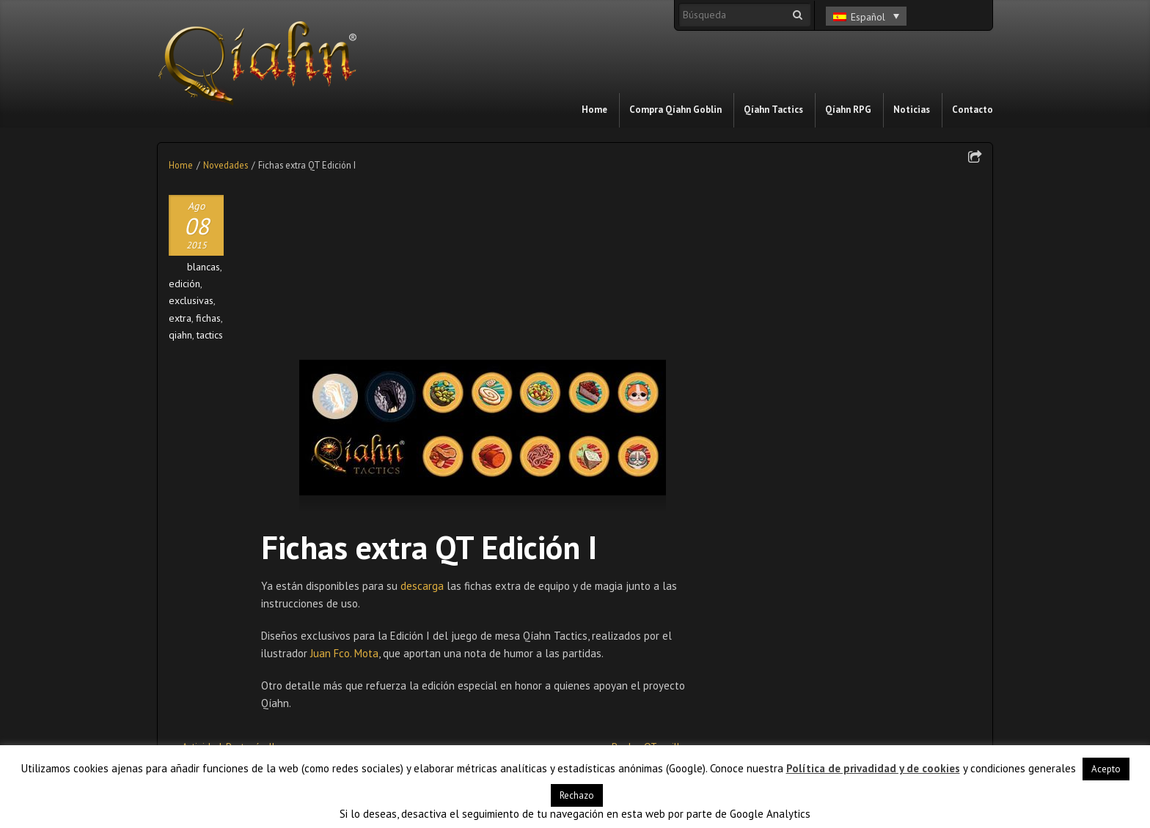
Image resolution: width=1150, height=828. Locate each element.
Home (181, 165)
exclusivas (191, 300)
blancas (203, 266)
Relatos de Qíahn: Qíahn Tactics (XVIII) (632, 632)
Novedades (225, 165)
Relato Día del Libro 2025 (798, 327)
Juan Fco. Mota (344, 485)
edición (184, 283)
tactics (210, 334)
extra (180, 318)
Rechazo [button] (577, 795)
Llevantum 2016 (483, 627)
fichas (208, 318)
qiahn (180, 334)
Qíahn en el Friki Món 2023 (800, 402)
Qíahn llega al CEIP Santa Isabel (811, 377)
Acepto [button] (1106, 769)
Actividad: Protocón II (228, 578)
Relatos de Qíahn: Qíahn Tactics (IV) (365, 632)
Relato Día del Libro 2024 (798, 352)
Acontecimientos (773, 469)
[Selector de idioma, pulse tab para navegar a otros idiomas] (866, 16)
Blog (748, 494)
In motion (758, 519)
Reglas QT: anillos (651, 578)
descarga (423, 418)
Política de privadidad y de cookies (873, 768)
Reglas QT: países (218, 627)
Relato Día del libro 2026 (797, 302)
